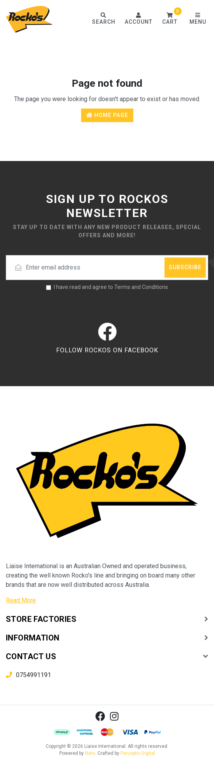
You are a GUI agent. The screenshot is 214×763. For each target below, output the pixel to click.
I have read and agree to (111, 287)
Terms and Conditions (141, 287)
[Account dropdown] (138, 19)
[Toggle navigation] (197, 19)
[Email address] (107, 267)
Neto (90, 753)
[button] (169, 19)
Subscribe (185, 267)
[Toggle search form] (103, 19)
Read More (21, 600)
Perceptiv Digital (137, 753)
